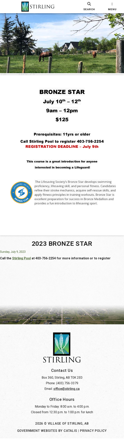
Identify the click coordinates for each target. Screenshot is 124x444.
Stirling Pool (25, 252)
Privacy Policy (93, 436)
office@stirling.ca (66, 394)
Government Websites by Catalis (47, 436)
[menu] (112, 6)
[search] (89, 6)
